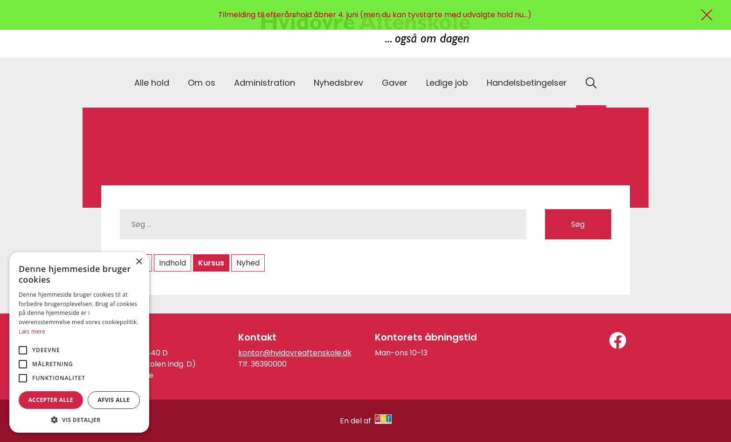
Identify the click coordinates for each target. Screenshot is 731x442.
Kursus (211, 263)
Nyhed (248, 263)
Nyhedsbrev (338, 82)
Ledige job (447, 82)
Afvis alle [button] (113, 400)
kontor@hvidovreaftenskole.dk (295, 352)
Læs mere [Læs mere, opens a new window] (32, 331)
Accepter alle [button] (50, 400)
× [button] (138, 261)
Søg (578, 224)
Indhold (172, 263)
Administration (264, 82)
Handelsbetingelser (527, 82)
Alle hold (151, 82)
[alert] (79, 342)
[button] (79, 419)
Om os (201, 82)
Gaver (394, 82)
